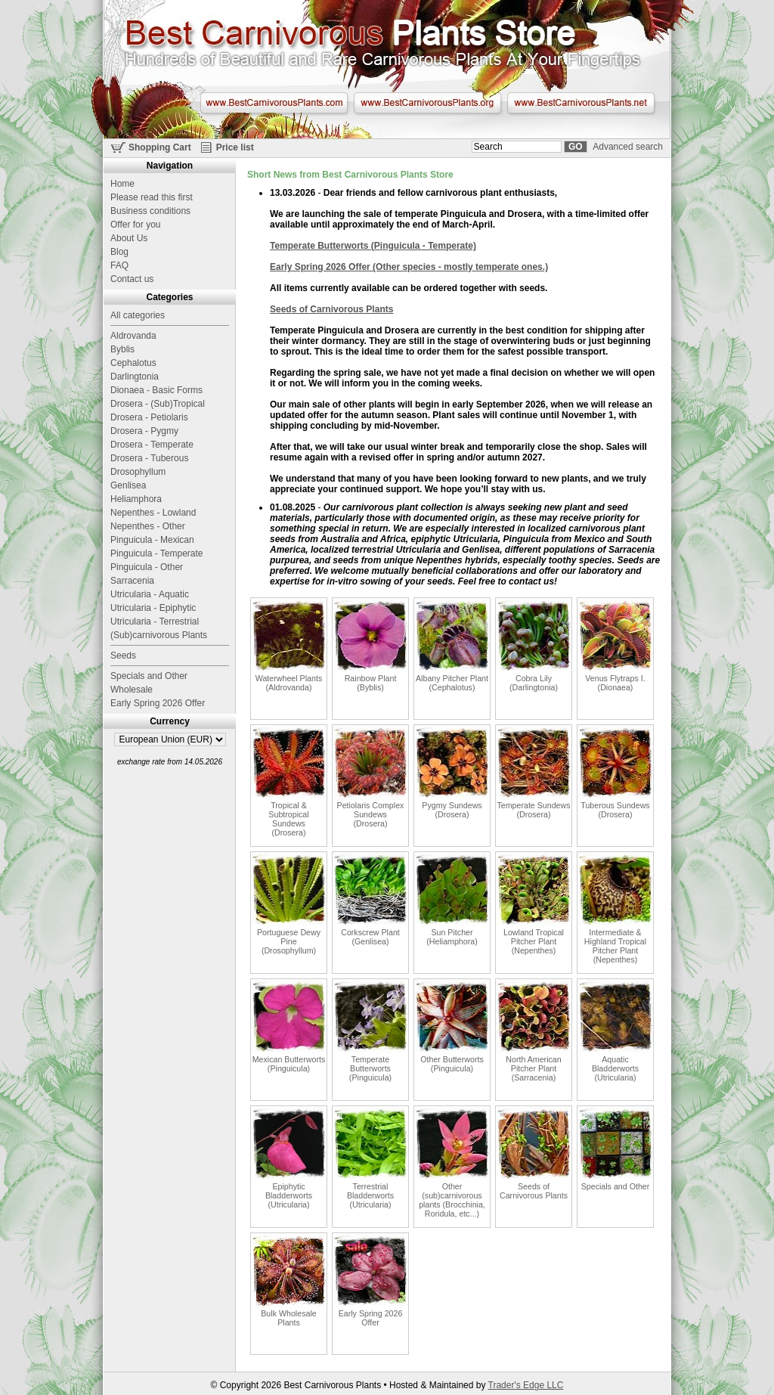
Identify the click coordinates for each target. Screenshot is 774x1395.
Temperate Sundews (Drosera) (533, 772)
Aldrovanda (133, 335)
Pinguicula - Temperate (156, 553)
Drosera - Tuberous (149, 458)
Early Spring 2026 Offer (370, 1280)
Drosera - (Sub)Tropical (157, 403)
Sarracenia (132, 580)
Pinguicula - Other (146, 567)
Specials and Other (615, 1148)
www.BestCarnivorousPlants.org (427, 102)
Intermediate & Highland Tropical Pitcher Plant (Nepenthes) (615, 908)
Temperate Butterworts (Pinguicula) (370, 1030)
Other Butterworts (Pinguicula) (452, 1026)
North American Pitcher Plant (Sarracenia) (533, 1030)
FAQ (119, 265)
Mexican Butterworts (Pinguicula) (289, 1026)
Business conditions (150, 211)
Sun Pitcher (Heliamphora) (452, 899)
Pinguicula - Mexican (152, 540)
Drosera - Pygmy (144, 431)
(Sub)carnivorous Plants (158, 635)
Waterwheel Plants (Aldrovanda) (289, 645)
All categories (137, 315)
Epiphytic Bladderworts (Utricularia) (289, 1157)
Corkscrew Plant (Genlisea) (370, 899)
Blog (119, 251)
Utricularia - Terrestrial (154, 621)
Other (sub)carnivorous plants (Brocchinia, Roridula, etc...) (452, 1162)
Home (122, 183)
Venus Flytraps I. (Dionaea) (615, 645)
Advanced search (628, 146)
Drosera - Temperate (152, 444)
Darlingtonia (134, 376)
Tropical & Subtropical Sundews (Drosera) (289, 781)
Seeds (123, 655)
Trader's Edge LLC (526, 1385)
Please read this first (151, 197)
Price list (235, 147)
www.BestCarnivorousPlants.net (581, 102)
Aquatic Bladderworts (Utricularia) (615, 1030)
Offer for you (135, 224)
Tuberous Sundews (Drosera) (615, 772)
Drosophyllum (138, 472)
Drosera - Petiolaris (149, 417)
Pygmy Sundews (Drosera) (452, 772)
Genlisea (128, 485)
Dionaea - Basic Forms (156, 390)
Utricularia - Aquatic (149, 594)
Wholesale (131, 689)
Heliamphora (136, 499)
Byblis (122, 349)
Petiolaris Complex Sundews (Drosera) (370, 776)
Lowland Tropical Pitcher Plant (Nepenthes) (533, 903)
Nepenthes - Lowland (153, 512)
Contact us (131, 279)
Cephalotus (133, 363)
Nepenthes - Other (147, 526)
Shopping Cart (159, 147)
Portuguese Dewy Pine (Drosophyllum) (289, 903)
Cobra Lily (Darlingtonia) (533, 645)
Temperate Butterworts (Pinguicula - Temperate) (373, 245)
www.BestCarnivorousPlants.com (274, 102)
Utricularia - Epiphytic (153, 608)
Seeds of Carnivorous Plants (331, 309)
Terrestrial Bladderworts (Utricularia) (370, 1157)
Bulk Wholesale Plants (289, 1280)
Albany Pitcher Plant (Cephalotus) (452, 645)
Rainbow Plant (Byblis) (370, 645)
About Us (128, 238)
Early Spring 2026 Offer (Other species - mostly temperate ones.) (409, 267)
